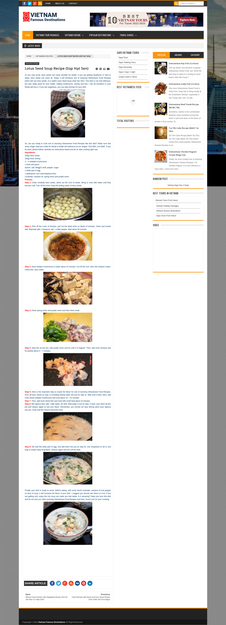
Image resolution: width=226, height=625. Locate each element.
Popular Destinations (100, 35)
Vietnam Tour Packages (47, 35)
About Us (59, 3)
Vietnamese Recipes (44, 56)
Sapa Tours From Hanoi (166, 216)
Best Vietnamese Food (129, 87)
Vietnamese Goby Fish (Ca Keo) (184, 84)
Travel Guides (127, 35)
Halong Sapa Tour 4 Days (178, 185)
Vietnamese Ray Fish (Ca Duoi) (183, 63)
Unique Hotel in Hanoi (127, 77)
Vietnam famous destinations (168, 211)
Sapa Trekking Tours (127, 62)
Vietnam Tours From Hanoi (166, 200)
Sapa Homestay (125, 67)
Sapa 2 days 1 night (126, 72)
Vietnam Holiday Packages (178, 207)
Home (48, 3)
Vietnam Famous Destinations (51, 622)
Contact (73, 3)
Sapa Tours (123, 57)
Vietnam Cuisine (73, 35)
